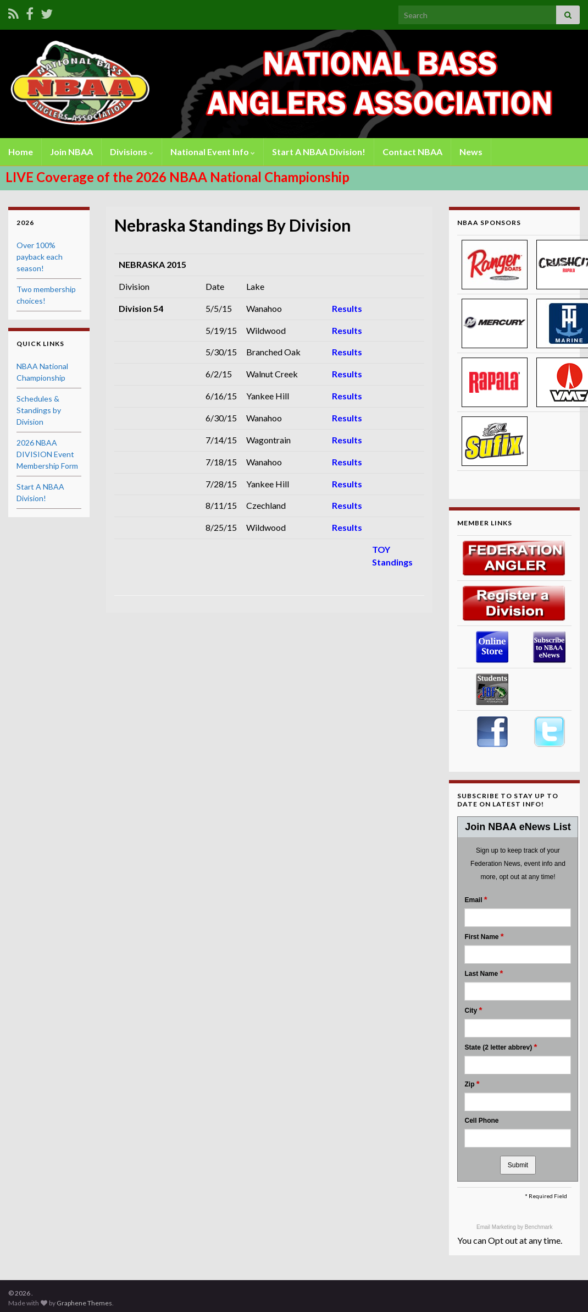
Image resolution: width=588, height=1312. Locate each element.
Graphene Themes (84, 1303)
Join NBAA (71, 151)
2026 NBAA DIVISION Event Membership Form (47, 454)
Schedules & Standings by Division (38, 410)
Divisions (131, 151)
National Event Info (212, 151)
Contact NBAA (412, 151)
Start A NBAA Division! (318, 151)
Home (20, 151)
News (470, 151)
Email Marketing (496, 1227)
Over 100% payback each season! (39, 256)
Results (347, 308)
